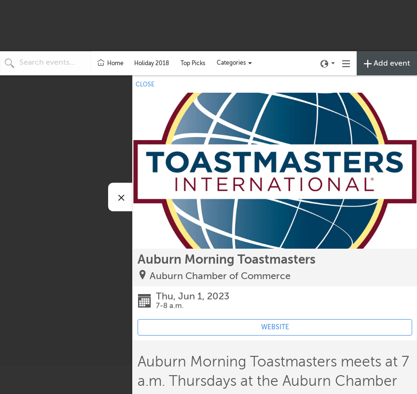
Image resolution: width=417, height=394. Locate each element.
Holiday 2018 (151, 63)
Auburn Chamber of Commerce (220, 275)
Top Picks (193, 63)
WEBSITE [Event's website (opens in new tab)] (275, 327)
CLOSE (145, 84)
